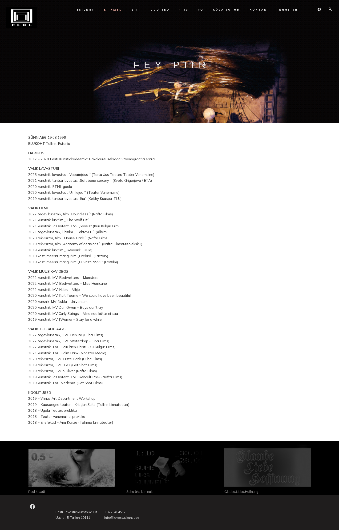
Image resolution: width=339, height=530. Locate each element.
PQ (199, 10)
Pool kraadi (36, 492)
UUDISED (159, 10)
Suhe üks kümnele (139, 492)
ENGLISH (287, 10)
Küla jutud (225, 10)
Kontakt (258, 10)
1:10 (182, 10)
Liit (135, 10)
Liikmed (112, 10)
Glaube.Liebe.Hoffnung (241, 492)
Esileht (84, 10)
